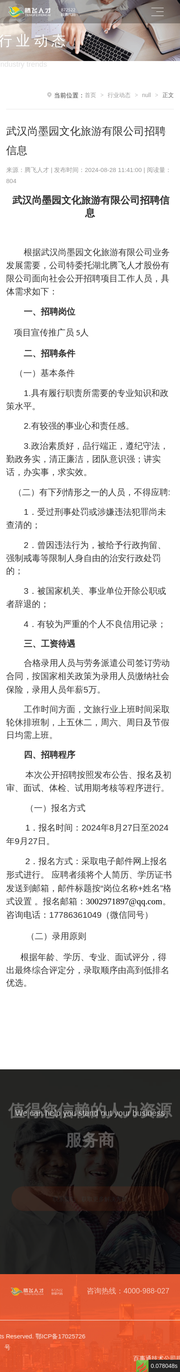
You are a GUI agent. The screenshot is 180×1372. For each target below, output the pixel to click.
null (146, 95)
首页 (90, 95)
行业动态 (119, 95)
